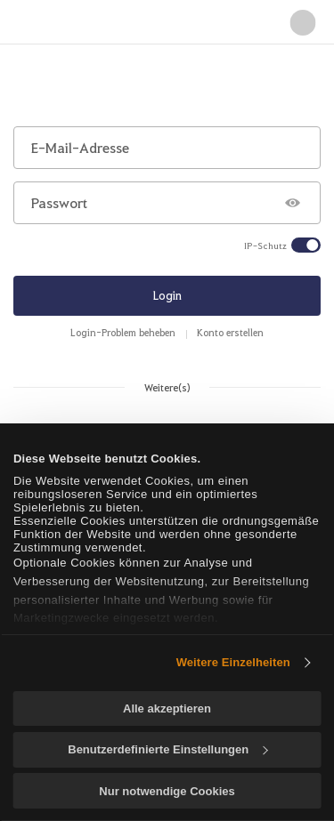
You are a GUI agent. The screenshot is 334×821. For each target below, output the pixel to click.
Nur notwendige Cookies (166, 791)
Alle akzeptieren (167, 708)
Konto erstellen (230, 332)
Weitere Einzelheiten (233, 662)
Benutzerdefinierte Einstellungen (167, 749)
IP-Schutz (265, 245)
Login (167, 294)
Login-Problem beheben (122, 332)
